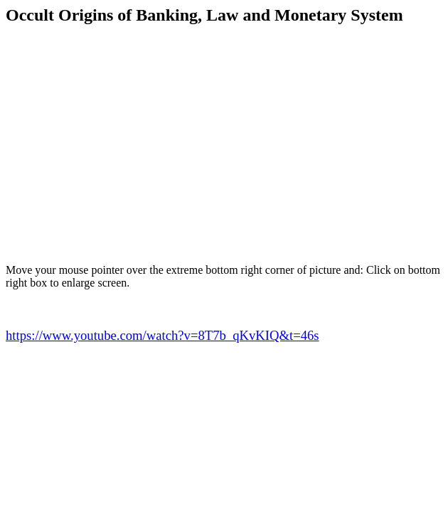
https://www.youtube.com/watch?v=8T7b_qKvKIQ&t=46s (162, 335)
